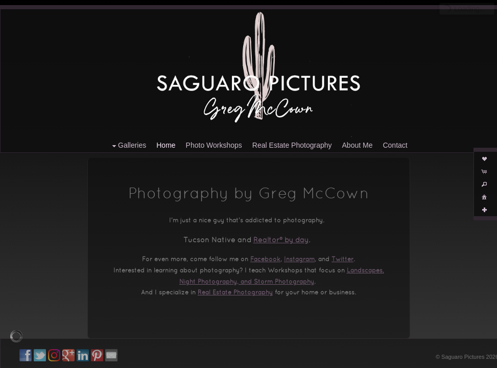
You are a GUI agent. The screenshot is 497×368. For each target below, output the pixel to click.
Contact (395, 145)
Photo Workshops (214, 145)
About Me (357, 145)
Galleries (128, 145)
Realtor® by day (281, 240)
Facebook (265, 259)
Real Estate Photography (292, 145)
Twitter (342, 259)
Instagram (299, 259)
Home (165, 145)
